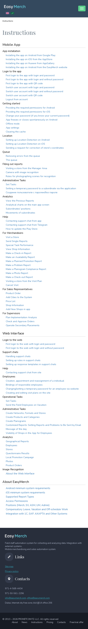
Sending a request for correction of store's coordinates (35, 147)
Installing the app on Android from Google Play (30, 55)
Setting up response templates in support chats (31, 364)
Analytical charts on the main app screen (27, 204)
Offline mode (13, 123)
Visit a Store (12, 237)
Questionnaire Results (17, 453)
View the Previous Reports (20, 200)
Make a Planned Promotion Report (24, 261)
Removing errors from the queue (23, 156)
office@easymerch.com (38, 598)
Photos (9, 461)
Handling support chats (18, 356)
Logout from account (17, 99)
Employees (11, 445)
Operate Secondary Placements (22, 325)
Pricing (50, 622)
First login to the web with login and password (30, 344)
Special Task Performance (19, 245)
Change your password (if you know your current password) (37, 115)
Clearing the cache (16, 131)
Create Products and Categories (23, 417)
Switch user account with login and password (30, 87)
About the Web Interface (20, 473)
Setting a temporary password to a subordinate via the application (41, 188)
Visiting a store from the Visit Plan (24, 281)
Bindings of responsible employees (24, 384)
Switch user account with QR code (24, 95)
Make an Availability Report (20, 257)
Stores (9, 449)
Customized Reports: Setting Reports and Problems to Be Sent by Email (43, 425)
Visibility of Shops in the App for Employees (29, 433)
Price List (10, 301)
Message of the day (16, 429)
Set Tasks (11, 184)
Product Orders (14, 465)
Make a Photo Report (17, 273)
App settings (12, 127)
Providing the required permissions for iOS (28, 111)
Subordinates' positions (18, 208)
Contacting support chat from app (23, 220)
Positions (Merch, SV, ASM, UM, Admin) (28, 505)
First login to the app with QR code (24, 83)
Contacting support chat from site (23, 372)
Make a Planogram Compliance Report (26, 269)
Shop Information (15, 305)
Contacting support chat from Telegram (26, 224)
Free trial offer (77, 622)
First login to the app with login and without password (34, 79)
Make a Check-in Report (18, 253)
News (24, 622)
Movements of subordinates (20, 212)
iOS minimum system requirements (25, 492)
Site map (9, 566)
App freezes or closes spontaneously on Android (31, 119)
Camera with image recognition (22, 172)
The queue (11, 160)
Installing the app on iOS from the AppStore (29, 59)
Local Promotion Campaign (20, 457)
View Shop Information (18, 249)
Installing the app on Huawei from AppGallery (30, 63)
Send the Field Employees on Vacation (26, 405)
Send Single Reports (17, 241)
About (15, 622)
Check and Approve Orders (20, 321)
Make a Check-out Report (19, 277)
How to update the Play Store (21, 228)
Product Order (13, 293)
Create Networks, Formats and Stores (26, 413)
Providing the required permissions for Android (30, 107)
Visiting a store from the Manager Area (26, 168)
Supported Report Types (20, 496)
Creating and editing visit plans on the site (28, 392)
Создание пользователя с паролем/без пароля (31, 192)
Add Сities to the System (19, 297)
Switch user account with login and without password (34, 91)
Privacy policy (12, 571)
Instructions (37, 622)
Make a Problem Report (18, 265)
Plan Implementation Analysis (21, 317)
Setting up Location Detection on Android (28, 139)
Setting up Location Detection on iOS (25, 143)
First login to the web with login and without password (35, 348)
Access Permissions (17, 501)
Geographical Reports (17, 441)
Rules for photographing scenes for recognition (31, 176)
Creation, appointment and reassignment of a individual (35, 380)
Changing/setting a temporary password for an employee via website (42, 388)
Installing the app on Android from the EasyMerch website (36, 67)
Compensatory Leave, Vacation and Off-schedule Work (37, 509)
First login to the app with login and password (30, 75)
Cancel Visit (12, 285)
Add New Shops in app (18, 309)
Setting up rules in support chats (23, 360)
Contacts (61, 622)
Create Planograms (16, 421)
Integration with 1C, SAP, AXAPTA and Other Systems (36, 513)
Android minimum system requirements (28, 488)
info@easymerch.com (15, 598)
